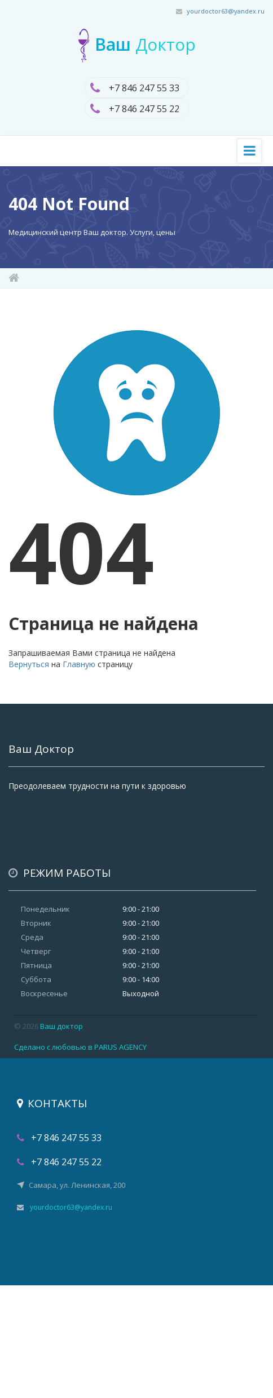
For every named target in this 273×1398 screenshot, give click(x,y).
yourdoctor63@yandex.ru (226, 11)
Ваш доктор (61, 1026)
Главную (79, 664)
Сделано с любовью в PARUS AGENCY (80, 1047)
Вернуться (28, 664)
